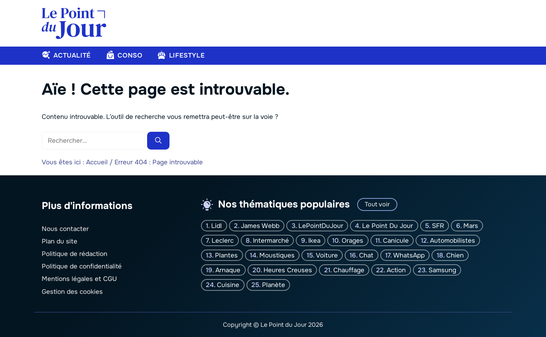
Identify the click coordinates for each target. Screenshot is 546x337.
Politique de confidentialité (82, 266)
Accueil (97, 162)
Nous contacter (65, 228)
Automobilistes (452, 240)
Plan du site (59, 241)
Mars (470, 225)
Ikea (314, 240)
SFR (438, 225)
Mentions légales (67, 279)
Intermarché (271, 240)
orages (352, 240)
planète (273, 285)
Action (396, 270)
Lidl (216, 225)
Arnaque (227, 270)
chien (455, 255)
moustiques (277, 255)
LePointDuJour (320, 225)
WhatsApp (409, 255)
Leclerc (223, 240)
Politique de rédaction (74, 254)
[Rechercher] (158, 141)
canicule (396, 240)
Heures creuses (288, 270)
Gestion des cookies (72, 291)
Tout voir (377, 204)
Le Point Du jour (387, 225)
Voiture (327, 255)
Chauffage (348, 270)
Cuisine (228, 285)
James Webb (260, 225)
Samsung (442, 270)
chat (366, 255)
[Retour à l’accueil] (74, 23)
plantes (226, 255)
